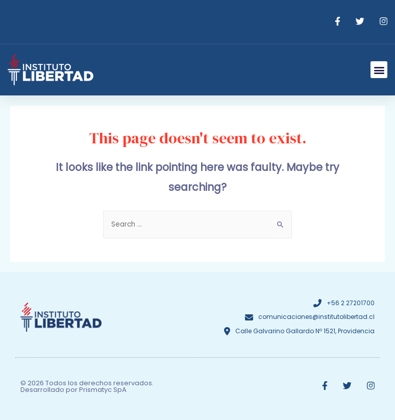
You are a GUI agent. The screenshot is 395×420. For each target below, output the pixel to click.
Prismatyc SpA (103, 389)
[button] (379, 69)
